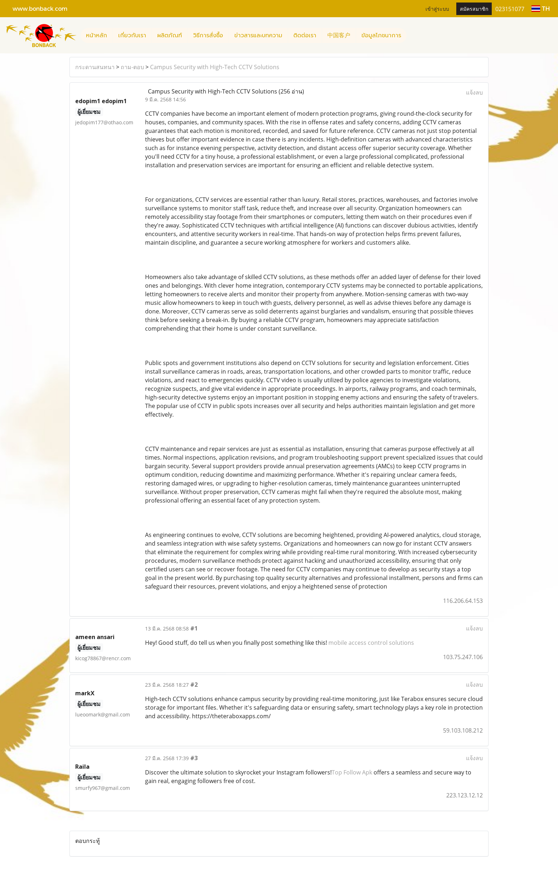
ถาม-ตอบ (132, 67)
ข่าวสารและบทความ (258, 35)
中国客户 (338, 35)
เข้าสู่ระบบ (437, 8)
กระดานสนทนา (95, 67)
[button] (413, 35)
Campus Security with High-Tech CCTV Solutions (214, 67)
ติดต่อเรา (304, 35)
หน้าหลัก (96, 35)
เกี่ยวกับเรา (132, 35)
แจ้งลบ (474, 92)
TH (540, 8)
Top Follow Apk (352, 772)
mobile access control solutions (371, 643)
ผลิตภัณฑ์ (169, 35)
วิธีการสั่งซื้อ (208, 35)
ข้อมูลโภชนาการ (381, 35)
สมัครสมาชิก (474, 8)
